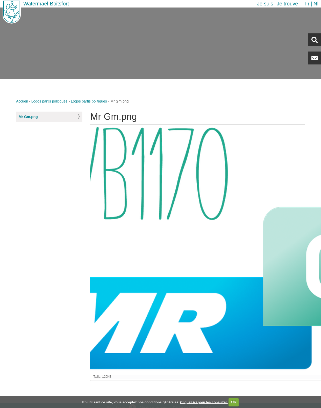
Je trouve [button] (287, 3)
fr (306, 3)
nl (315, 3)
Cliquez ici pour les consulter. (204, 402)
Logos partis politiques (49, 101)
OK (233, 402)
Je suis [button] (265, 3)
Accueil (22, 101)
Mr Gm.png (28, 117)
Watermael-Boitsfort (46, 3)
